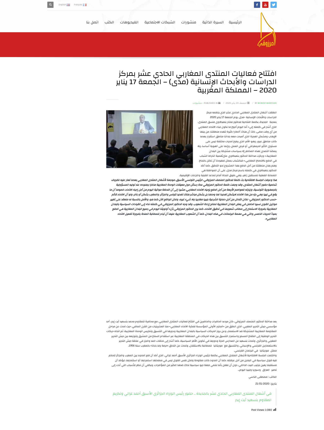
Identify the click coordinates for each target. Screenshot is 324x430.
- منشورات (198, 103)
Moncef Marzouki (265, 103)
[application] (191, 271)
